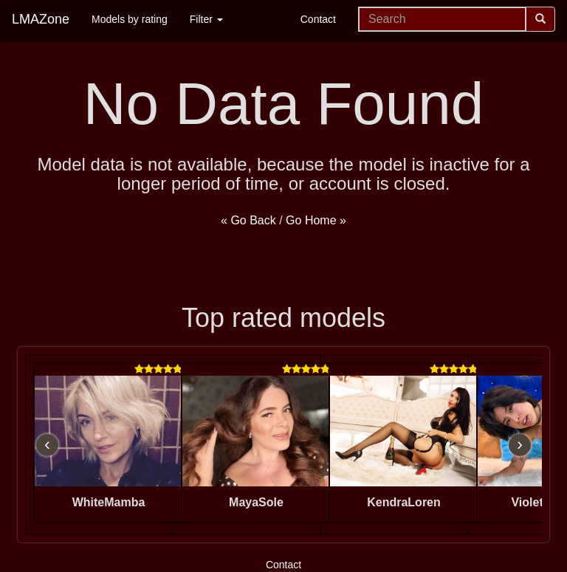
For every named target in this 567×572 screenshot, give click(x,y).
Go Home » (316, 220)
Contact (318, 19)
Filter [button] (206, 19)
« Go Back (248, 220)
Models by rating (130, 19)
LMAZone (40, 19)
